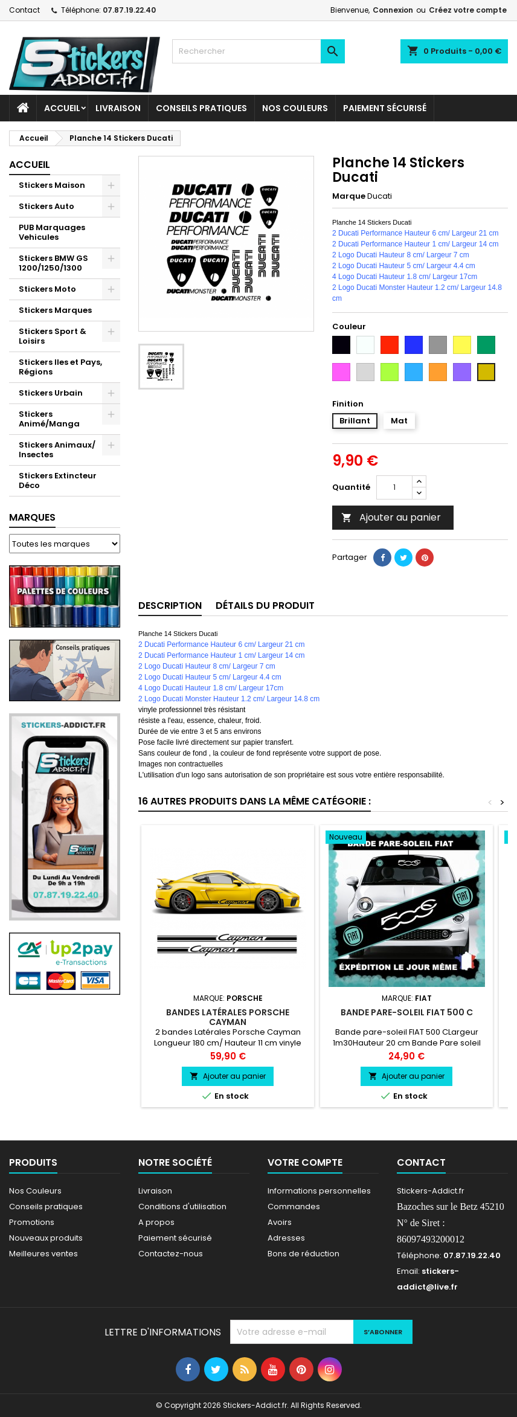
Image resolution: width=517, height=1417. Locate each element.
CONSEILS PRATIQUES (201, 108)
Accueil (62, 108)
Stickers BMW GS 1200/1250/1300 (53, 263)
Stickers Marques (55, 310)
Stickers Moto (47, 289)
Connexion (393, 10)
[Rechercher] (258, 51)
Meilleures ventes (43, 1253)
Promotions (31, 1222)
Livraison (118, 108)
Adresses (286, 1238)
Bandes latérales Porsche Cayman (227, 1017)
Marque (348, 196)
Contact (24, 10)
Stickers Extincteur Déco (58, 480)
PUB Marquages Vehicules (52, 232)
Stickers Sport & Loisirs (52, 336)
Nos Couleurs (295, 108)
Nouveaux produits (46, 1238)
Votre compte (305, 1162)
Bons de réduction (303, 1253)
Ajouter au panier (391, 517)
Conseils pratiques (46, 1206)
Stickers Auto (46, 206)
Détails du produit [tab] (265, 605)
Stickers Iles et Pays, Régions (60, 367)
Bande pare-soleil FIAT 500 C (407, 1012)
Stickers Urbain (51, 393)
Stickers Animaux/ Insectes (57, 449)
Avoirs (280, 1222)
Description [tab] (170, 605)
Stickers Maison (52, 185)
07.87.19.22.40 (129, 10)
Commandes (294, 1206)
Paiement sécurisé (384, 108)
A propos (156, 1222)
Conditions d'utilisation (182, 1206)
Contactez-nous (170, 1253)
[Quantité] (394, 487)
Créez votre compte (468, 10)
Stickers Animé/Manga (49, 418)
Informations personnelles (319, 1191)
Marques (32, 517)
